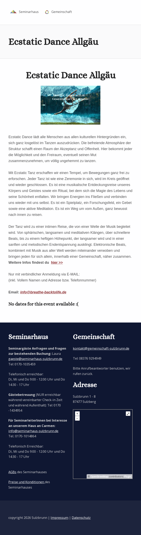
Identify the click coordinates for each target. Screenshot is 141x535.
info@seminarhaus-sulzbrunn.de (33, 431)
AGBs (12, 472)
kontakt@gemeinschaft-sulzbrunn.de (101, 348)
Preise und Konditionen (26, 482)
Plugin (127, 476)
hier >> (57, 263)
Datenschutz (81, 517)
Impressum (59, 517)
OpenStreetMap (99, 476)
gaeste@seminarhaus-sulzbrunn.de (35, 359)
